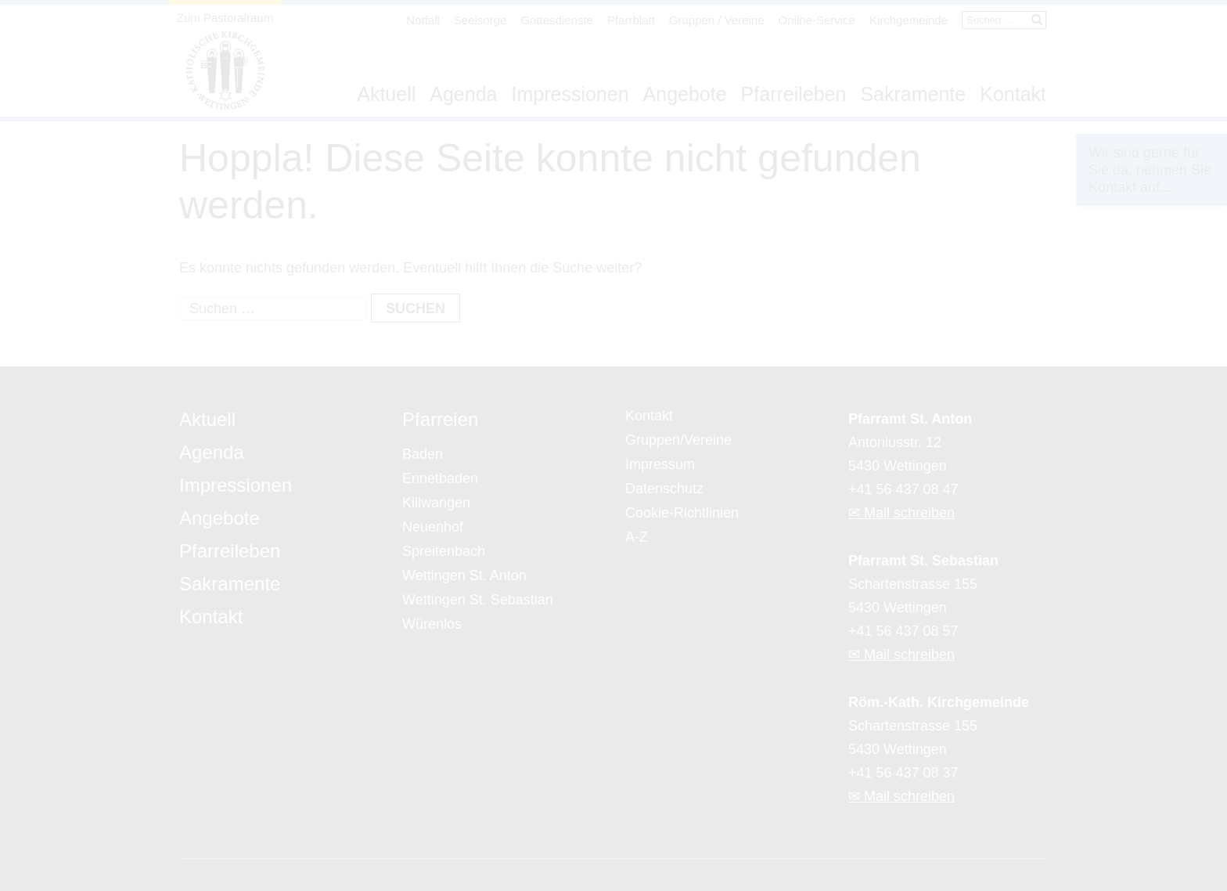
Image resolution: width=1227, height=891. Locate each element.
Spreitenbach (443, 551)
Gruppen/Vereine (678, 440)
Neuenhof (432, 527)
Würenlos (432, 624)
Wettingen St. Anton (464, 575)
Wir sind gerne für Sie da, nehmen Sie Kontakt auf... (1149, 170)
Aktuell (386, 94)
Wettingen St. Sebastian (477, 600)
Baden (422, 454)
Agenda (463, 94)
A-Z (636, 537)
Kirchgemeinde (908, 20)
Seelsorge (480, 20)
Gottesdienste (556, 20)
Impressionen (569, 94)
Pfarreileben (794, 94)
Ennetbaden (440, 478)
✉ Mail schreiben (901, 513)
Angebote (685, 94)
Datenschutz (664, 488)
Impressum (660, 464)
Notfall (423, 20)
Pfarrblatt (631, 20)
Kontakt (1013, 94)
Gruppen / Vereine (717, 20)
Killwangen (436, 502)
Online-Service (817, 20)
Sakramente (913, 94)
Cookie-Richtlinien (682, 513)
